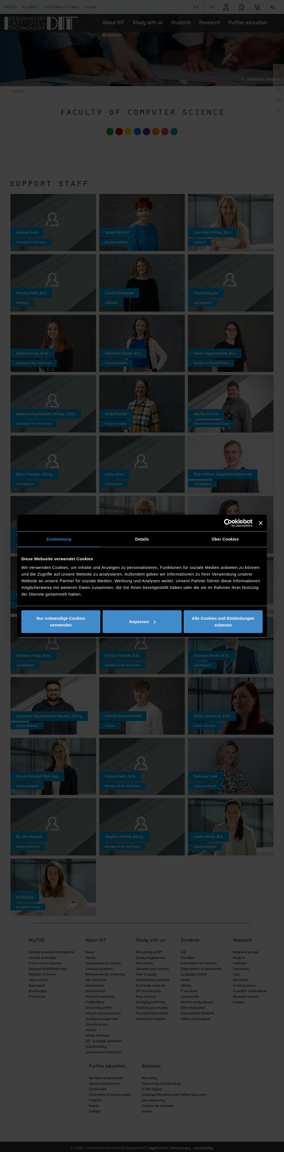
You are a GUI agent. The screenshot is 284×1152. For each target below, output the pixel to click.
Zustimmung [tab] (59, 538)
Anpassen (142, 621)
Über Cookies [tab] (225, 538)
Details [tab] (142, 538)
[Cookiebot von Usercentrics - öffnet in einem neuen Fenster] (228, 523)
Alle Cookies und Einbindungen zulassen (223, 621)
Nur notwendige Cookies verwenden (61, 621)
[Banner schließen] (261, 523)
